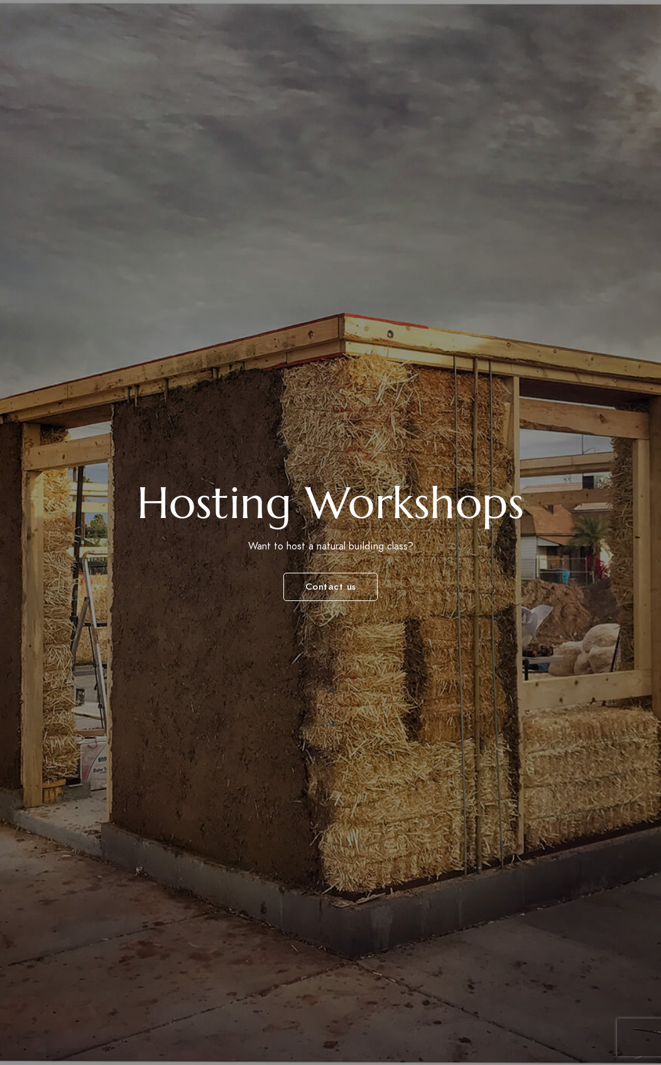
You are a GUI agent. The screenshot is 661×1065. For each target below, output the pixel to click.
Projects (434, 31)
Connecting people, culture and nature (91, 53)
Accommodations (346, 31)
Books (548, 31)
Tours (266, 31)
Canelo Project (75, 39)
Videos (599, 31)
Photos (494, 31)
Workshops (203, 31)
